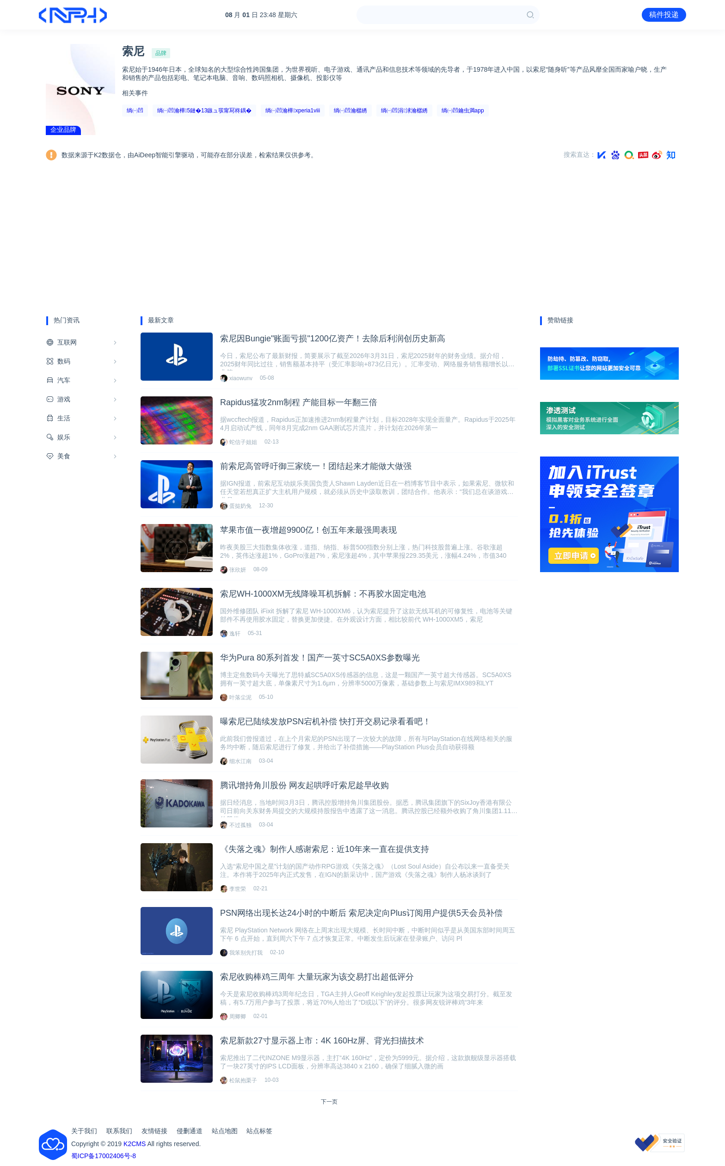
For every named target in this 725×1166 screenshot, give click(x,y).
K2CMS (134, 1143)
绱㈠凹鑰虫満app (463, 110)
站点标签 (259, 1131)
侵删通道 (190, 1131)
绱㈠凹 (135, 110)
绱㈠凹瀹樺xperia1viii (292, 110)
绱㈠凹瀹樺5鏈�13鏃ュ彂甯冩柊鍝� (204, 110)
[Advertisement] (362, 237)
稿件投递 (664, 15)
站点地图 (225, 1131)
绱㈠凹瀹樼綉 (350, 110)
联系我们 (119, 1131)
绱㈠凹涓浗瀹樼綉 (404, 110)
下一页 (329, 1101)
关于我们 (84, 1131)
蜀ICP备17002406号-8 (103, 1156)
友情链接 (154, 1131)
